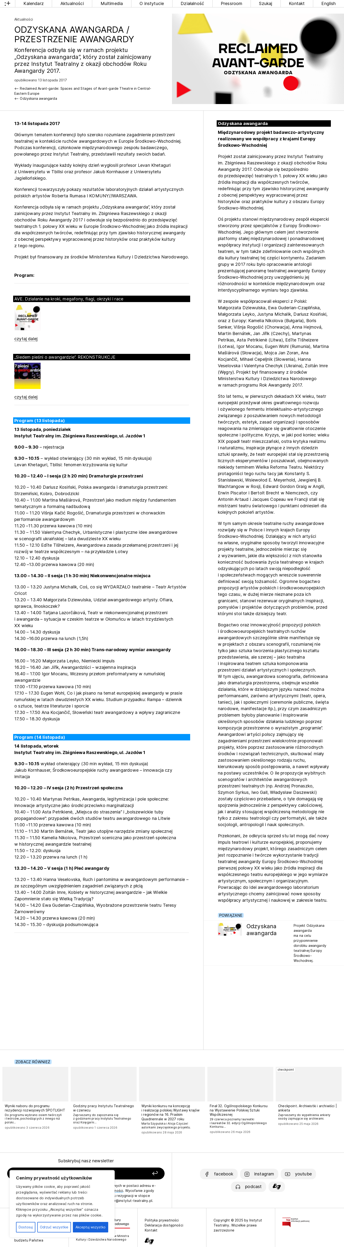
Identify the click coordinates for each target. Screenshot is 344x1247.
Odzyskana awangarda (38, 98)
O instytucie (152, 3)
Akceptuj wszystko (90, 1227)
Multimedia (112, 3)
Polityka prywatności (162, 1220)
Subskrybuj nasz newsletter (86, 1160)
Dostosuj (26, 1227)
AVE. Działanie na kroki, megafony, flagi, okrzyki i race (68, 298)
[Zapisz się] (134, 1173)
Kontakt (297, 3)
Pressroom (231, 3)
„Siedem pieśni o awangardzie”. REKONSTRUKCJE (64, 357)
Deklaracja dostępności (164, 1225)
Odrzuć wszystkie (54, 1227)
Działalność (192, 3)
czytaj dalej (26, 338)
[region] (62, 1203)
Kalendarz (33, 3)
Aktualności (72, 3)
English (328, 3)
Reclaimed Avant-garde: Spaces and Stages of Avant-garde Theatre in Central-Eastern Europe (82, 90)
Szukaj (265, 3)
